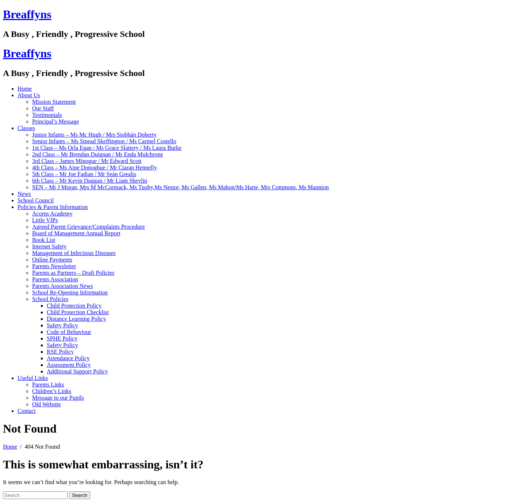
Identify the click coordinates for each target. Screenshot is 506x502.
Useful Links (33, 378)
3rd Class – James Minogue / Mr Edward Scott (87, 161)
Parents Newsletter (54, 266)
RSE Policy (60, 352)
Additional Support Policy (77, 371)
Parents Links (48, 384)
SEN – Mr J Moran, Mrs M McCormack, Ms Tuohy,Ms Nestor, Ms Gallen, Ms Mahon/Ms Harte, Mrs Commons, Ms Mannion (180, 187)
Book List (43, 240)
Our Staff (43, 108)
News (24, 194)
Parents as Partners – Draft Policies (73, 273)
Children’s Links (51, 391)
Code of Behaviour (69, 332)
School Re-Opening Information (70, 292)
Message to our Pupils (58, 398)
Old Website (46, 404)
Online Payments (52, 259)
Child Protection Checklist (78, 312)
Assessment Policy (69, 365)
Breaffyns (27, 14)
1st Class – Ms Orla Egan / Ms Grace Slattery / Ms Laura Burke (106, 148)
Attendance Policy (68, 358)
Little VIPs (45, 220)
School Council (36, 200)
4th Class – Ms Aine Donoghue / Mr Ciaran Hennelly (94, 167)
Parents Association (55, 279)
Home (25, 88)
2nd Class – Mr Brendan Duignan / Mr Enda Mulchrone (97, 154)
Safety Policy (62, 325)
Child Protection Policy (74, 306)
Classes (26, 128)
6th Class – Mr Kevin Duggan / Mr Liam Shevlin (89, 181)
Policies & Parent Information (53, 207)
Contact (27, 411)
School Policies (50, 299)
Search (79, 495)
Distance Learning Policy (76, 319)
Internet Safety (49, 246)
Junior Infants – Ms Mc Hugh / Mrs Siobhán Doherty (94, 135)
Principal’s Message (55, 121)
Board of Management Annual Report (76, 233)
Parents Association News (62, 286)
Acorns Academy (52, 213)
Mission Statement (54, 102)
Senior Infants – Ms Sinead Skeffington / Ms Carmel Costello (104, 141)
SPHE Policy (62, 338)
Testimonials (47, 115)
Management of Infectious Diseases (74, 253)
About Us (29, 95)
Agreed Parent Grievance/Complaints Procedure (88, 227)
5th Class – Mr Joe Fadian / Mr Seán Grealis (84, 174)
